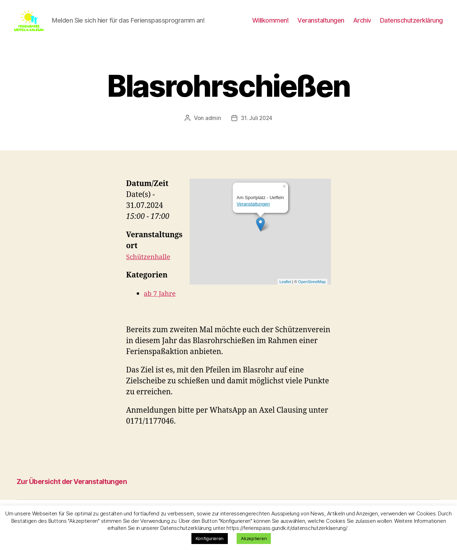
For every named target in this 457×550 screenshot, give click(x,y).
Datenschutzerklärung (411, 25)
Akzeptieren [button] (254, 538)
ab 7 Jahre (161, 304)
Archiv (362, 25)
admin (212, 128)
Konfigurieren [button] (210, 538)
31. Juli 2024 (257, 128)
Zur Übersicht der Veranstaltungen (85, 491)
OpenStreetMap (312, 292)
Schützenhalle (151, 267)
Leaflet (285, 292)
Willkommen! (270, 25)
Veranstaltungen (320, 25)
